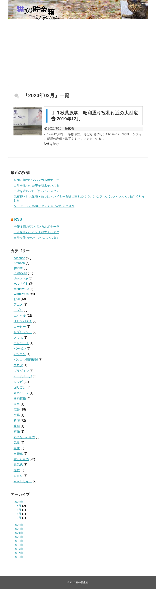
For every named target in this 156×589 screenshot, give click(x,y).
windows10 (21, 288)
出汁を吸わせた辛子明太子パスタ (36, 185)
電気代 (18, 464)
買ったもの (21, 459)
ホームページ (23, 376)
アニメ (18, 304)
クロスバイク (23, 321)
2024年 (19, 501)
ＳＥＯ (18, 475)
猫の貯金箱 (82, 582)
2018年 (19, 545)
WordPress (21, 293)
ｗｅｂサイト (23, 481)
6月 (19, 505)
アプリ (18, 310)
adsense (19, 258)
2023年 (19, 525)
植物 (17, 431)
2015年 (19, 557)
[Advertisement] (78, 55)
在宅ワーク (21, 393)
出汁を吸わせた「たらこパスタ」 (36, 191)
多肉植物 (20, 398)
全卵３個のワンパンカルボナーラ (36, 180)
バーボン (20, 348)
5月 (19, 509)
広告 (71, 128)
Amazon (19, 263)
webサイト (21, 283)
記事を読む (51, 144)
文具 (17, 415)
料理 (17, 420)
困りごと (20, 387)
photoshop (21, 278)
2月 (19, 517)
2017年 (19, 549)
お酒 (17, 299)
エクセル (20, 315)
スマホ (18, 337)
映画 (17, 426)
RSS (18, 219)
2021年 (19, 533)
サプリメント (23, 332)
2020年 (19, 537)
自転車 (18, 453)
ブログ (18, 365)
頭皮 (17, 470)
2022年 (19, 529)
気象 (17, 442)
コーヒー (20, 326)
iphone (18, 268)
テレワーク (21, 343)
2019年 (19, 541)
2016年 (19, 553)
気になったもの (24, 437)
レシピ (18, 381)
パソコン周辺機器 (26, 359)
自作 (17, 448)
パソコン (20, 354)
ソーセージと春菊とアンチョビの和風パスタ (44, 206)
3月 (19, 513)
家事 (17, 404)
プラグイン (21, 370)
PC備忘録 (20, 273)
